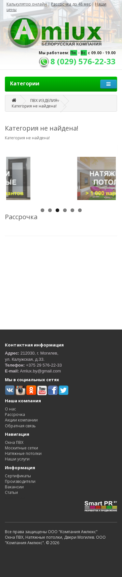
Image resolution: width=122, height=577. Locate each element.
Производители (20, 481)
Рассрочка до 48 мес (71, 4)
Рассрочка (15, 414)
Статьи (11, 492)
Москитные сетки (21, 448)
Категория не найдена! (34, 106)
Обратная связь (20, 426)
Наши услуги (17, 459)
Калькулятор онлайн (27, 4)
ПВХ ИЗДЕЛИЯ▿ (44, 100)
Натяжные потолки (23, 453)
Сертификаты (18, 476)
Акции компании (21, 420)
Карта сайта (16, 498)
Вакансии (14, 487)
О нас (10, 409)
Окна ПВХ (14, 442)
